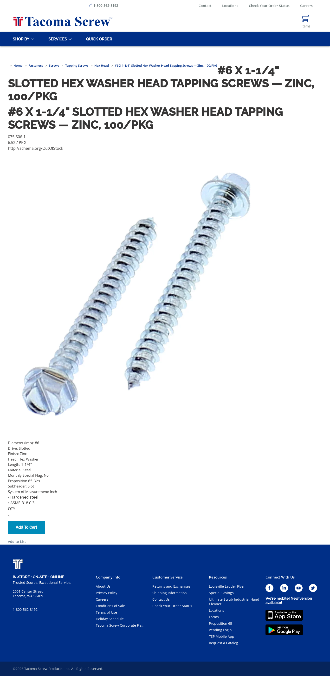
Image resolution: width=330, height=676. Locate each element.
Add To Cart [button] (26, 527)
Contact (205, 5)
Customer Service (167, 577)
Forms (214, 617)
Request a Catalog (223, 643)
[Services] (57, 39)
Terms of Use (106, 612)
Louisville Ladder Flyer (227, 586)
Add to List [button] (17, 541)
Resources (218, 577)
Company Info (108, 577)
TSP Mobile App (221, 636)
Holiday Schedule (110, 619)
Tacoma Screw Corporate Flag (119, 625)
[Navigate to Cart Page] (306, 21)
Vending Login (220, 630)
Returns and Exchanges (171, 586)
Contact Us (161, 599)
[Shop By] (20, 39)
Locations (230, 5)
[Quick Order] (98, 39)
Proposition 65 (220, 623)
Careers (306, 5)
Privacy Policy (106, 593)
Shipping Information (169, 593)
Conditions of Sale (110, 606)
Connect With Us (280, 577)
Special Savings (221, 593)
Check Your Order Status (269, 5)
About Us (103, 586)
